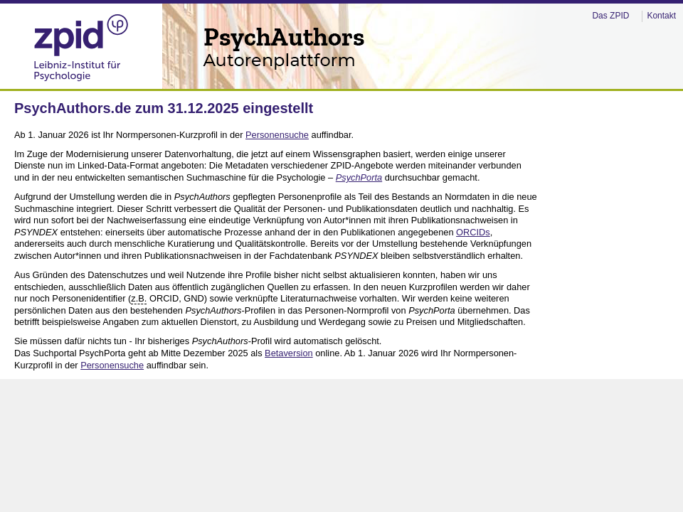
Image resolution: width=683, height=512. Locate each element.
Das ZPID (610, 16)
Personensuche (277, 134)
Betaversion (289, 353)
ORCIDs (473, 232)
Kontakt (661, 16)
